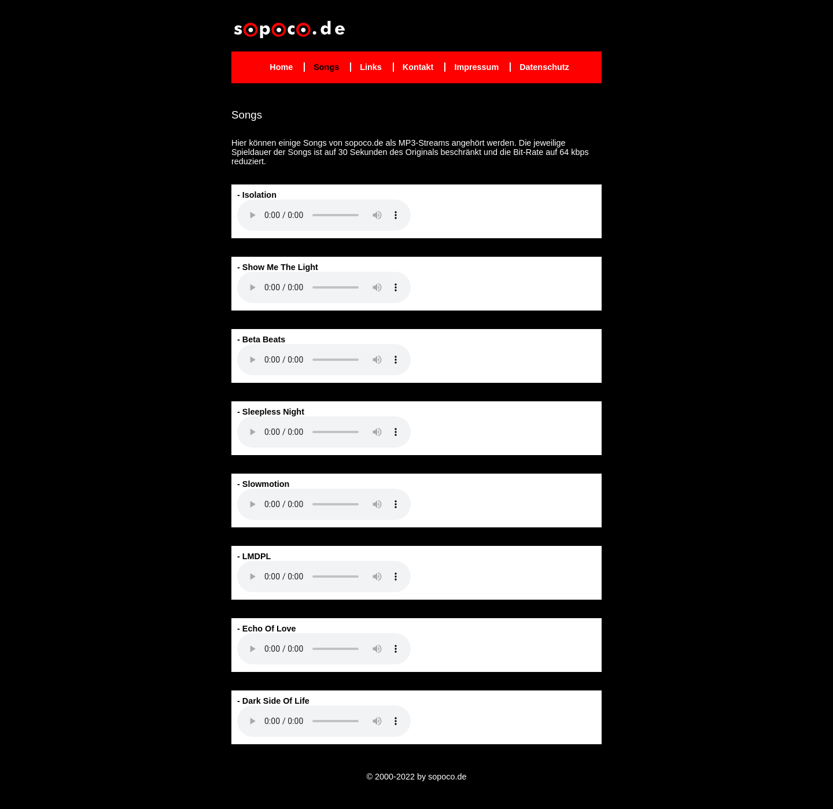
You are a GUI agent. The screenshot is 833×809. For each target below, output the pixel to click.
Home (281, 67)
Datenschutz (544, 67)
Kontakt (418, 67)
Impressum (476, 67)
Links (371, 67)
